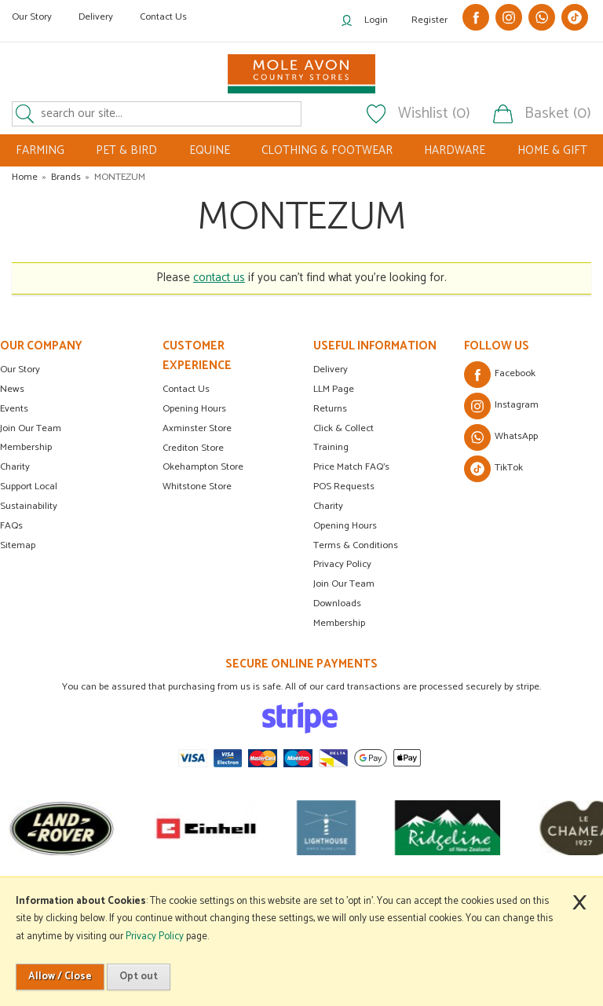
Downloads (337, 603)
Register (429, 20)
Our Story (32, 17)
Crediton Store (193, 448)
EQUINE (209, 150)
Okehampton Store (203, 467)
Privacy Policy (342, 564)
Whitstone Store (197, 486)
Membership (26, 447)
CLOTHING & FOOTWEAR (327, 150)
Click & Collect (343, 428)
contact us (219, 277)
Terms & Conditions (355, 545)
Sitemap (17, 545)
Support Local (28, 486)
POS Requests (344, 486)
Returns (330, 409)
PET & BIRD (126, 150)
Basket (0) (557, 113)
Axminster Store (197, 428)
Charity (15, 467)
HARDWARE (454, 150)
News (12, 389)
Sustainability (28, 506)
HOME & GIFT (552, 150)
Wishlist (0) (434, 113)
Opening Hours (194, 409)
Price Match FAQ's (351, 467)
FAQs (11, 526)
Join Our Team (30, 428)
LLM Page (333, 389)
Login (376, 20)
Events (14, 409)
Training (331, 447)
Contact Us (163, 17)
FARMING (40, 150)
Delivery (96, 17)
